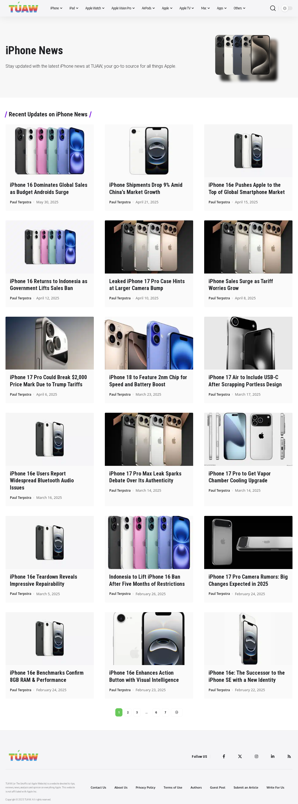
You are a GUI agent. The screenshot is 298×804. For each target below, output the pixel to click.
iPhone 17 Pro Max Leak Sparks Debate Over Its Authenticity (145, 475)
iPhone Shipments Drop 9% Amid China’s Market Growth (145, 188)
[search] (273, 8)
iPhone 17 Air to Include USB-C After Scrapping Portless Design (245, 380)
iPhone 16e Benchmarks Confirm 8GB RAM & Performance (47, 673)
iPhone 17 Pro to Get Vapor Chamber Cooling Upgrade (240, 475)
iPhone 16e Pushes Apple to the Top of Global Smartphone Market (247, 188)
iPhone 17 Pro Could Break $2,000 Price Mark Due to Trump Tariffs (48, 380)
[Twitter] (238, 754)
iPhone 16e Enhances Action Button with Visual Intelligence (144, 673)
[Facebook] (221, 754)
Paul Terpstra (21, 201)
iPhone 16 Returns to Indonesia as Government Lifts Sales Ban (48, 284)
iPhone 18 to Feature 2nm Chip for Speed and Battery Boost (148, 380)
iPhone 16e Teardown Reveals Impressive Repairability (43, 578)
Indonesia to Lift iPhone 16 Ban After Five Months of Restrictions (147, 578)
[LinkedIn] (272, 754)
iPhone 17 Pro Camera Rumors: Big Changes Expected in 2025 (248, 578)
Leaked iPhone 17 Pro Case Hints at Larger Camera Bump (147, 284)
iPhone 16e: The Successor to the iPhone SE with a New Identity (247, 673)
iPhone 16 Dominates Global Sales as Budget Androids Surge (48, 188)
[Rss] (288, 754)
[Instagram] (255, 754)
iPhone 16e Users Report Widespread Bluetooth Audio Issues (42, 479)
